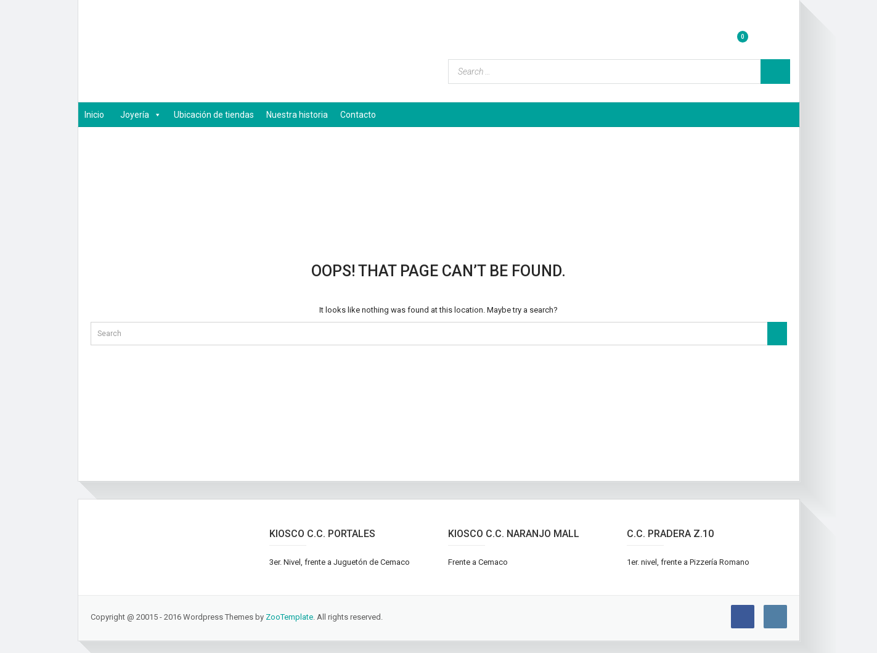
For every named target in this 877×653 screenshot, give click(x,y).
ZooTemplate (289, 617)
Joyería (140, 115)
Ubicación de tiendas (214, 115)
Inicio (94, 115)
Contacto (358, 115)
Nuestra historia (297, 115)
